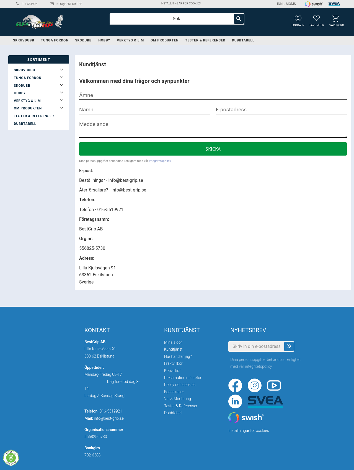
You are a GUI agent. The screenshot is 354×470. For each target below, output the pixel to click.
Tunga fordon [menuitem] (55, 40)
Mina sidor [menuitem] (173, 342)
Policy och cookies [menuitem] (179, 384)
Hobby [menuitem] (104, 40)
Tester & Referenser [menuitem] (205, 40)
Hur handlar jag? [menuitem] (178, 356)
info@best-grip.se (69, 4)
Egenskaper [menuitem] (174, 392)
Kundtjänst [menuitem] (173, 349)
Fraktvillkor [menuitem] (173, 363)
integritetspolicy (160, 161)
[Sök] (239, 19)
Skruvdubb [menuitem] (23, 40)
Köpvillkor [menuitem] (172, 370)
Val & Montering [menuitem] (177, 399)
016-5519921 (30, 4)
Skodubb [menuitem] (83, 40)
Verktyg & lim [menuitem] (130, 40)
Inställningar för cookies (181, 3)
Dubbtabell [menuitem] (243, 40)
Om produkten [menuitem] (165, 40)
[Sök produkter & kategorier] (177, 19)
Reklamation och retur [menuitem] (182, 378)
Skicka (213, 149)
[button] (316, 18)
